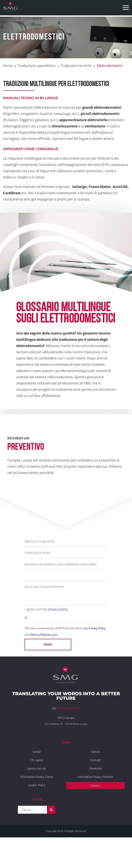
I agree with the (46, 609)
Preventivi (95, 768)
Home (8, 65)
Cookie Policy (36, 785)
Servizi (37, 752)
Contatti (95, 760)
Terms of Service (40, 635)
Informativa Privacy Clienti (36, 777)
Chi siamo (36, 760)
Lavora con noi (36, 768)
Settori (95, 752)
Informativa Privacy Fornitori (95, 777)
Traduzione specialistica (37, 65)
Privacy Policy (97, 628)
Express (95, 785)
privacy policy (58, 609)
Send (48, 644)
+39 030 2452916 (68, 708)
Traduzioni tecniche (76, 65)
